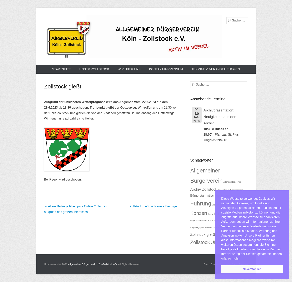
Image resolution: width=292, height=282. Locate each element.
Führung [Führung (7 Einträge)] (200, 203)
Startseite (61, 69)
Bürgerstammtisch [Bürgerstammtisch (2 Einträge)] (202, 195)
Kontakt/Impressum (166, 69)
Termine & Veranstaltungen (215, 69)
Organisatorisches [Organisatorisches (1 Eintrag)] (198, 220)
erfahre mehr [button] (230, 258)
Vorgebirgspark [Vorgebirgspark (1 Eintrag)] (197, 227)
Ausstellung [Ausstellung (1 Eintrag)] (223, 190)
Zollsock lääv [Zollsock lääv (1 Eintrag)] (211, 227)
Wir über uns (129, 69)
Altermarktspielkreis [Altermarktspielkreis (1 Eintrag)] (232, 182)
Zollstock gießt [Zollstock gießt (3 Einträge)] (202, 234)
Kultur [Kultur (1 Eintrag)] (211, 214)
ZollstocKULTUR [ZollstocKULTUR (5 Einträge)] (208, 242)
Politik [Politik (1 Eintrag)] (210, 220)
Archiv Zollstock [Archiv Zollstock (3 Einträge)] (203, 189)
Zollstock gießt (62, 86)
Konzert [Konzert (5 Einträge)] (198, 213)
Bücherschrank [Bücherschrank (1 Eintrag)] (236, 190)
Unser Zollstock (94, 69)
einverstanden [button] (252, 268)
